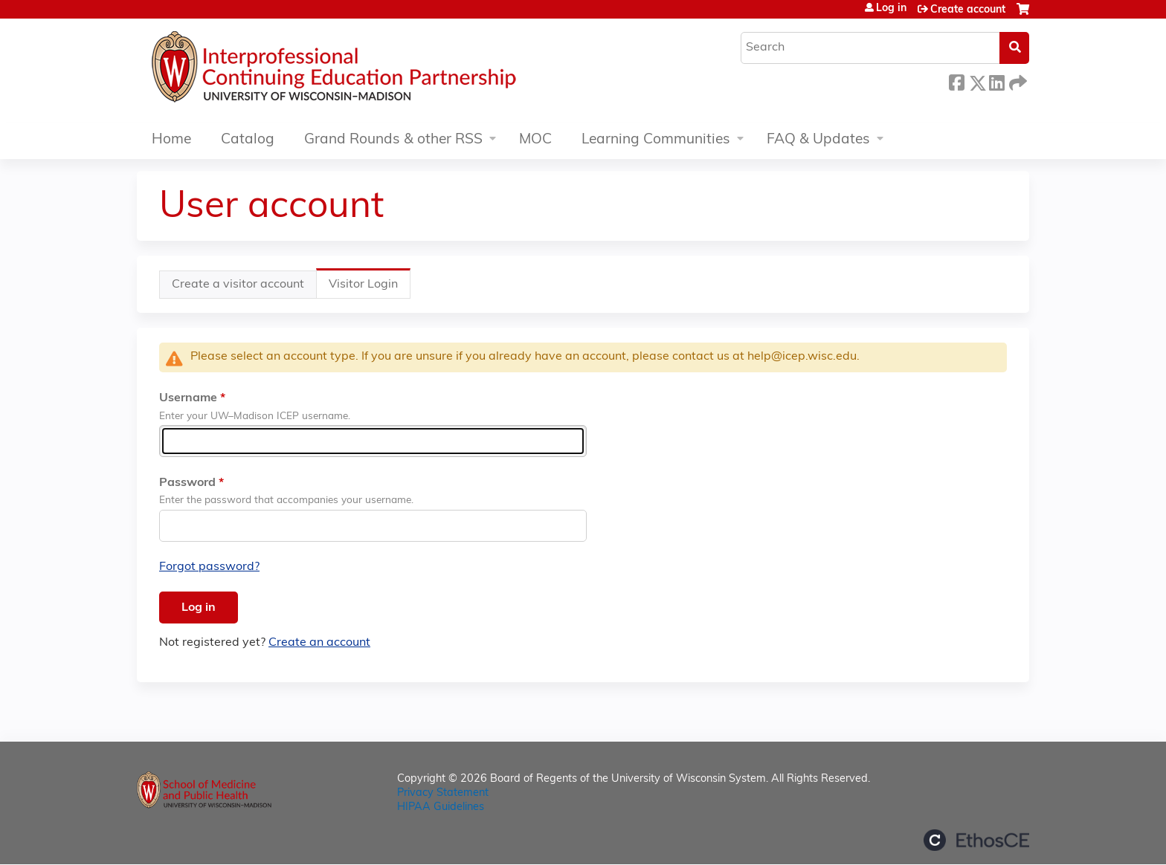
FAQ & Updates (818, 140)
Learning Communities (656, 140)
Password (187, 483)
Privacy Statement (443, 793)
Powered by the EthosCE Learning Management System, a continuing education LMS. (976, 840)
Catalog (247, 140)
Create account (967, 10)
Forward (1016, 80)
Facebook (956, 80)
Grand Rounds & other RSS (393, 140)
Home (171, 140)
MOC (535, 140)
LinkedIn (996, 80)
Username (188, 398)
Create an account (319, 643)
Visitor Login (369, 288)
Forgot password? (209, 567)
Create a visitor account (238, 285)
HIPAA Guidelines (440, 807)
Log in (891, 9)
